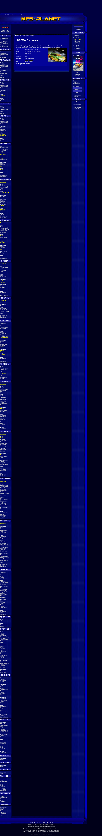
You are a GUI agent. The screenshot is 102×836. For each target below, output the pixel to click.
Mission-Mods (4, 731)
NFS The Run (77, 39)
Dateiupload (3, 801)
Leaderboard (3, 302)
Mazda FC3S (3, 230)
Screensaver (3, 781)
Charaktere (3, 581)
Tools (1, 605)
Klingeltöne (3, 419)
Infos (1, 576)
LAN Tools (3, 651)
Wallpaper (3, 176)
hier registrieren (23, 47)
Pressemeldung (4, 637)
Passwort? (77, 96)
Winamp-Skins (4, 505)
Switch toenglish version (5, 31)
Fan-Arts (2, 516)
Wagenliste (3, 401)
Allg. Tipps (3, 595)
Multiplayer (3, 154)
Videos (2, 77)
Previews (2, 786)
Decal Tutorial (4, 560)
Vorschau (2, 439)
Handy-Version (4, 545)
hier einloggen (57, 47)
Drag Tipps (3, 597)
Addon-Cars (3, 700)
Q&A (1, 188)
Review (2, 236)
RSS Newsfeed (4, 43)
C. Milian (2, 424)
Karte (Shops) (4, 590)
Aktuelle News (4, 38)
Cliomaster (28, 51)
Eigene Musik (4, 337)
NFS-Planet (52, 825)
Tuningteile (3, 635)
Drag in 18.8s (3, 664)
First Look (3, 335)
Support (2, 462)
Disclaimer (3, 811)
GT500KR (2, 402)
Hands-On (3, 135)
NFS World (77, 43)
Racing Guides (4, 556)
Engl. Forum (3, 797)
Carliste (2, 681)
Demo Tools (3, 607)
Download (3, 698)
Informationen (4, 542)
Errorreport (3, 812)
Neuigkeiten (3, 53)
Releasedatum (4, 56)
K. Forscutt (3, 474)
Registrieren (77, 95)
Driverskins (3, 695)
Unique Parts (3, 592)
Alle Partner (77, 102)
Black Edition (4, 544)
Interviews (3, 680)
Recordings (3, 445)
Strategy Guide (4, 557)
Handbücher (3, 159)
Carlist (2, 577)
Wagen (2, 72)
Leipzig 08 (3, 428)
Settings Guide (4, 336)
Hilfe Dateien (3, 658)
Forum (2, 45)
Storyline (2, 388)
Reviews (2, 134)
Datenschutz (3, 813)
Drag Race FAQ (4, 663)
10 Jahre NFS (4, 46)
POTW (2, 808)
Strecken (2, 247)
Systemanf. (3, 57)
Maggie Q (2, 423)
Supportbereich (4, 538)
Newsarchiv (3, 39)
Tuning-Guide (4, 464)
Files (1, 158)
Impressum (3, 815)
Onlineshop (3, 807)
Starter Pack (3, 310)
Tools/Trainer (3, 499)
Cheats (2, 205)
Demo (1, 151)
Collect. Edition (4, 493)
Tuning (2, 253)
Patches (2, 196)
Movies (2, 612)
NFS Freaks (77, 108)
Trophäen (2, 129)
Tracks (2, 687)
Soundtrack (3, 73)
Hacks (2, 606)
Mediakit (2, 518)
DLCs (1, 166)
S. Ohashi (3, 476)
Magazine (2, 593)
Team (1, 809)
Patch (1, 498)
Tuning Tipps (3, 594)
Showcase (3, 323)
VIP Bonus (3, 204)
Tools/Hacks (3, 410)
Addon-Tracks (4, 725)
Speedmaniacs (78, 106)
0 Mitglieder (76, 83)
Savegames (3, 501)
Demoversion (4, 689)
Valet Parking (4, 295)
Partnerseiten (4, 799)
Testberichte (3, 237)
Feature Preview (4, 311)
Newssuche (3, 41)
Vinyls (2, 647)
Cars (1, 601)
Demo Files (3, 503)
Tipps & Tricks (4, 737)
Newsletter (3, 42)
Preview (2, 95)
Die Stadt (2, 549)
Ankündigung (4, 54)
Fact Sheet (3, 638)
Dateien (2, 529)
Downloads (3, 536)
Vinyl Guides (3, 559)
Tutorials (2, 667)
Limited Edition (4, 153)
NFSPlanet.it (77, 107)
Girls (1, 580)
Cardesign (3, 752)
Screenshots (3, 101)
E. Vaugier (3, 488)
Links (1, 800)
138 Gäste (76, 82)
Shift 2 (75, 40)
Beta (1, 307)
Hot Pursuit (77, 41)
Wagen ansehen (35, 51)
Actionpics (3, 743)
